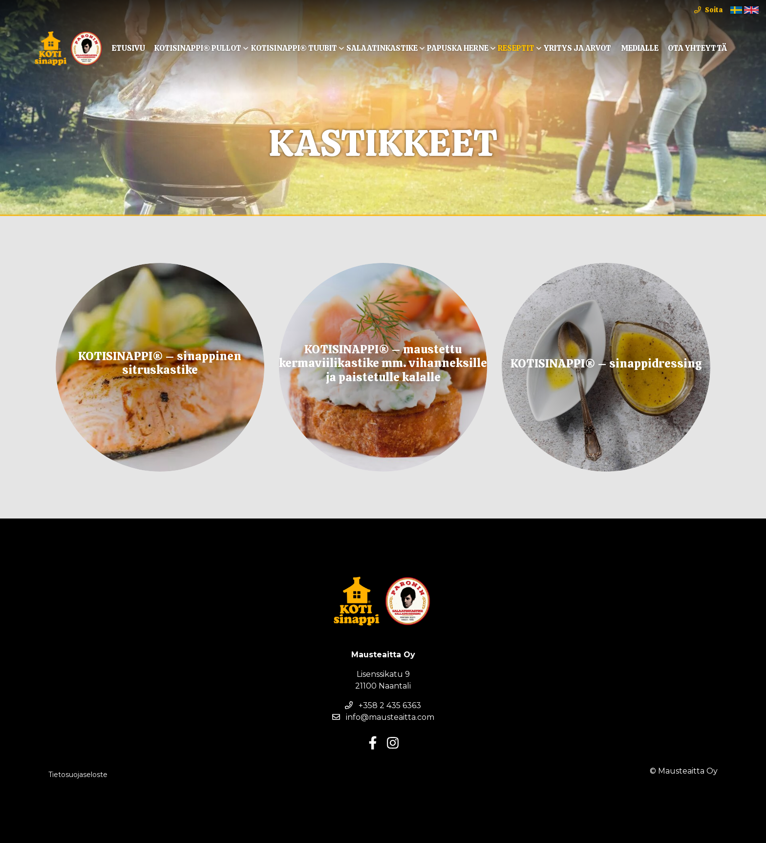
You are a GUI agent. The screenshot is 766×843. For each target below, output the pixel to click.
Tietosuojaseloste (77, 774)
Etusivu (128, 48)
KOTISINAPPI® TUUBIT (294, 48)
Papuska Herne (458, 48)
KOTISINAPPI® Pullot (197, 48)
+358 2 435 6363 (383, 705)
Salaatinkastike (382, 48)
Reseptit (516, 48)
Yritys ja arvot (577, 48)
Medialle (640, 48)
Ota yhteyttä (697, 48)
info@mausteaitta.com (383, 717)
